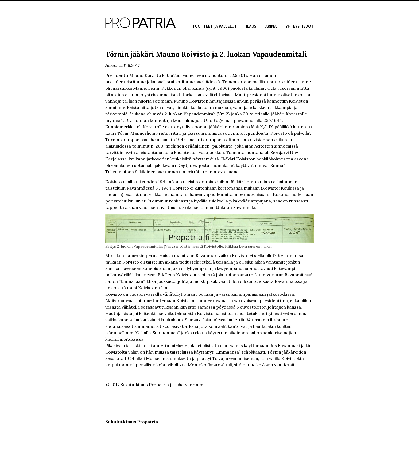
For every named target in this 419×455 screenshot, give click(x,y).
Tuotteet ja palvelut (214, 26)
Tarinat (271, 26)
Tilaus (249, 26)
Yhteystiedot (300, 26)
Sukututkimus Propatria (140, 22)
